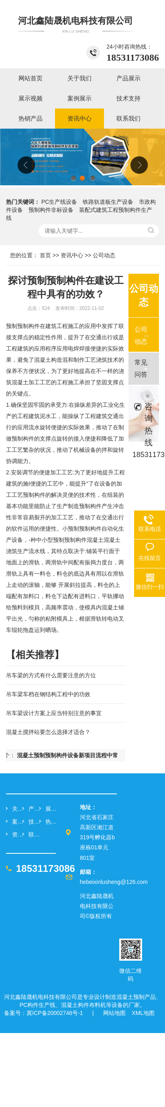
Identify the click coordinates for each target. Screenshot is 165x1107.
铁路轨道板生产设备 (108, 202)
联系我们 (34, 834)
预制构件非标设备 (51, 210)
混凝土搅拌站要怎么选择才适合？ (48, 732)
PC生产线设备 (59, 202)
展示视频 (50, 809)
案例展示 (17, 821)
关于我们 (17, 809)
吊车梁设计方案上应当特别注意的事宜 (54, 713)
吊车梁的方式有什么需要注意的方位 (51, 675)
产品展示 (34, 809)
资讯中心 (72, 255)
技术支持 (34, 821)
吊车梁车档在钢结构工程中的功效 (48, 694)
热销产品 (50, 821)
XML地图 (143, 1013)
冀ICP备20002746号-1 (54, 1013)
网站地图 (114, 1013)
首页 (45, 255)
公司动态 (104, 255)
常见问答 (140, 368)
